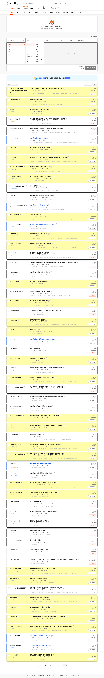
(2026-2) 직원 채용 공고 (36, 215)
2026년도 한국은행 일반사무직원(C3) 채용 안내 (41, 473)
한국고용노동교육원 (15, 224)
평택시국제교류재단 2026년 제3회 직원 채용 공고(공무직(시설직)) (46, 444)
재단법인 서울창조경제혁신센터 (17, 186)
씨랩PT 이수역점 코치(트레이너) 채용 (39, 550)
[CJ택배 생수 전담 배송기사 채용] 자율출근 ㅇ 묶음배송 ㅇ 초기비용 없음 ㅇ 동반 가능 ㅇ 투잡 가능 (53, 559)
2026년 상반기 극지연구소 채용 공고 (39, 205)
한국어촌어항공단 (14, 157)
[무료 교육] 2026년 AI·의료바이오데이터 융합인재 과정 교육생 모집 (46, 454)
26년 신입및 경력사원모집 (36, 502)
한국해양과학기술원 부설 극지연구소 (18, 205)
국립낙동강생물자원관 (15, 645)
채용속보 (44, 12)
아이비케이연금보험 (15, 483)
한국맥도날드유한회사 (15, 243)
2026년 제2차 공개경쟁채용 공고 (38, 138)
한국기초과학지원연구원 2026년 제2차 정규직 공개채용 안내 (44, 416)
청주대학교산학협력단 (15, 626)
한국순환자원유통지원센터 (16, 167)
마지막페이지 (66, 665)
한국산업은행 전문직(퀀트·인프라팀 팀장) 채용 (41, 655)
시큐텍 (11, 339)
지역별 (11, 12)
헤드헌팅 (51, 12)
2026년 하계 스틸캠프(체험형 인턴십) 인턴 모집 (41, 195)
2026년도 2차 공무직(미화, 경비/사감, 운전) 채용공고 (42, 224)
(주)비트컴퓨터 (13, 617)
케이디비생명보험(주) (15, 358)
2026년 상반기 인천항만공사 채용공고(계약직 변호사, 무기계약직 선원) (47, 368)
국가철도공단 (13, 425)
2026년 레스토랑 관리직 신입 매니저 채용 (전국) (41, 243)
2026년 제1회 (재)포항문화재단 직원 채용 (40, 272)
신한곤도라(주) (13, 262)
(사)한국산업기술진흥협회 (16, 176)
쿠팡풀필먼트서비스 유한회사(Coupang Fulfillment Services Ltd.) (18, 90)
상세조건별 (36, 12)
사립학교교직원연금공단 (16, 406)
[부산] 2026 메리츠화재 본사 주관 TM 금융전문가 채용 (43, 569)
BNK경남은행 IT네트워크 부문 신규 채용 (39, 597)
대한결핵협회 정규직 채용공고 (37, 435)
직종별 (17, 12)
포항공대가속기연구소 (15, 377)
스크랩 (9, 84)
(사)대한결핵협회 (14, 435)
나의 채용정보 (80, 12)
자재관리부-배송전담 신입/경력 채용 (38, 521)
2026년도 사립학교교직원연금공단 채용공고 (40, 406)
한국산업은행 (13, 655)
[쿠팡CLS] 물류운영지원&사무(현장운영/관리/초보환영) (43, 492)
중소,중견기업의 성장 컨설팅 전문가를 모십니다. (41, 253)
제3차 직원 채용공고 (35, 186)
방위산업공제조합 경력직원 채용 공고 (39, 301)
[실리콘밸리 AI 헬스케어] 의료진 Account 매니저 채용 (43, 511)
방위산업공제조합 (14, 301)
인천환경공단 (13, 138)
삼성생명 (12, 253)
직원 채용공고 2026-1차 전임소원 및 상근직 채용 (42, 377)
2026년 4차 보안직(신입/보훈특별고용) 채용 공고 (42, 339)
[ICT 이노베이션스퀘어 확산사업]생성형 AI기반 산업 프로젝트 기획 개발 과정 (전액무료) (51, 626)
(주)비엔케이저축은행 (15, 100)
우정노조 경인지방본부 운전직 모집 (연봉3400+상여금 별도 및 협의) (46, 387)
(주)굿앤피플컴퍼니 (14, 310)
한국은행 (12, 473)
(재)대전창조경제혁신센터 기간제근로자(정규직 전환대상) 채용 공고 (46, 396)
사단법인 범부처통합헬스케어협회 (18, 454)
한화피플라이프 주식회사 (16, 128)
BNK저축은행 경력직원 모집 (36, 100)
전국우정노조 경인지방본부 (16, 387)
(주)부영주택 (13, 234)
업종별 (29, 12)
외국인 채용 (65, 12)
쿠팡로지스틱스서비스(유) (16, 492)
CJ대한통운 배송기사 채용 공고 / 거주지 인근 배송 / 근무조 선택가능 (46, 310)
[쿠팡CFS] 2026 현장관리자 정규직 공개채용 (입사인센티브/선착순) (46, 89)
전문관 (57, 12)
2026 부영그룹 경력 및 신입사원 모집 (39, 234)
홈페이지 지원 (92, 113)
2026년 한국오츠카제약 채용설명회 (38, 282)
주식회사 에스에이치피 (15, 291)
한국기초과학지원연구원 (16, 416)
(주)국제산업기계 (14, 521)
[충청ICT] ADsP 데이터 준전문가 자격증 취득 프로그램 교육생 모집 (46, 588)
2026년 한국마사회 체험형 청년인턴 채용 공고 (41, 463)
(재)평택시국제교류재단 (15, 444)
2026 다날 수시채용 (35, 329)
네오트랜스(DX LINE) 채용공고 (37, 320)
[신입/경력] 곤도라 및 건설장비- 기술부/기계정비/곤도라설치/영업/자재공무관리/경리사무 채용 (53, 262)
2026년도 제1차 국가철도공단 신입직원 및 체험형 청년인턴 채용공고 (46, 425)
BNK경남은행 (13, 578)
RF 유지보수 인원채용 (35, 349)
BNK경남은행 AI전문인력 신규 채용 (38, 578)
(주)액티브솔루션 (14, 349)
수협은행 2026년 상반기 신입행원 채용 (39, 109)
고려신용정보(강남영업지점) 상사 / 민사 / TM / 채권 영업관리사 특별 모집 (47, 119)
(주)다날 (12, 329)
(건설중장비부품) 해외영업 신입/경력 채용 (40, 291)
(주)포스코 (12, 195)
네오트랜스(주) (13, 320)
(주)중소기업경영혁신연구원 (16, 502)
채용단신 (72, 12)
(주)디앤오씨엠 (13, 607)
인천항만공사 (13, 368)
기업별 (23, 12)
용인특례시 (13, 148)
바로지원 (92, 94)
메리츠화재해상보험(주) (15, 569)
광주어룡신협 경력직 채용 (36, 540)
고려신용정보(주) (14, 119)
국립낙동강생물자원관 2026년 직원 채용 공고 (41, 645)
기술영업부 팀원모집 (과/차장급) (37, 530)
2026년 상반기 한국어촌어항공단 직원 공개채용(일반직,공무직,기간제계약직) (49, 157)
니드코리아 (13, 511)
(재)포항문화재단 (14, 272)
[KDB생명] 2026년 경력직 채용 (37, 358)
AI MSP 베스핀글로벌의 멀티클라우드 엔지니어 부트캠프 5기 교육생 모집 (47, 617)
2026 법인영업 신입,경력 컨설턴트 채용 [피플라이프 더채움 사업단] (46, 128)
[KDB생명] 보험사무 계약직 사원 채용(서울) (40, 636)
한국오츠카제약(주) (14, 282)
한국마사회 (13, 463)
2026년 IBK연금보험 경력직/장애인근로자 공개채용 (42, 483)
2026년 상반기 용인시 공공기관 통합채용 (40, 148)
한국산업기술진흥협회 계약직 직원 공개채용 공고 (41, 176)
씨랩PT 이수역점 (14, 550)
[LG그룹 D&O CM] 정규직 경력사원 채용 (40, 607)
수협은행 (12, 109)
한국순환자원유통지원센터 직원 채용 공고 (40, 167)
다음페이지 (64, 665)
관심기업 (15, 84)
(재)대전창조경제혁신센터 (16, 396)
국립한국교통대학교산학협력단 (17, 588)
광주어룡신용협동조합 (15, 540)
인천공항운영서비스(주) (15, 215)
